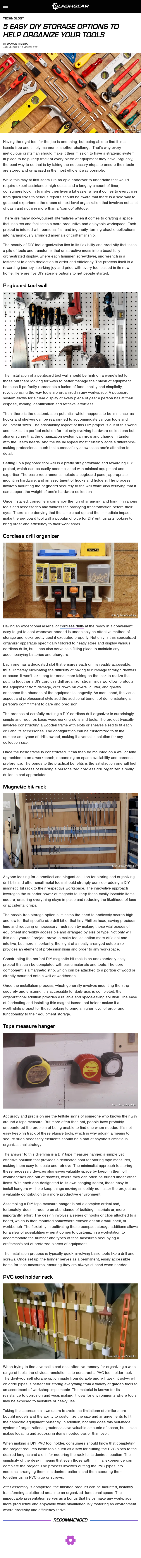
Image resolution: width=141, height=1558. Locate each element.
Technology (13, 18)
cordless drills (72, 626)
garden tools (122, 1384)
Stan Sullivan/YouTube (124, 866)
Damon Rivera (17, 43)
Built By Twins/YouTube (123, 615)
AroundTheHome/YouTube (122, 1356)
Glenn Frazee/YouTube (124, 1105)
